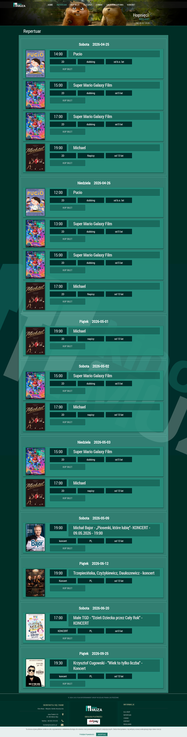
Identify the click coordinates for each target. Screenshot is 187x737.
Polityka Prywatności (87, 734)
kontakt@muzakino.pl (50, 725)
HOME (50, 4)
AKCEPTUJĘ (102, 734)
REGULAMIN (127, 724)
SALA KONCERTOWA (114, 4)
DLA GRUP (87, 4)
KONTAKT (131, 4)
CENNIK (99, 4)
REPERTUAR (62, 4)
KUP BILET (75, 4)
